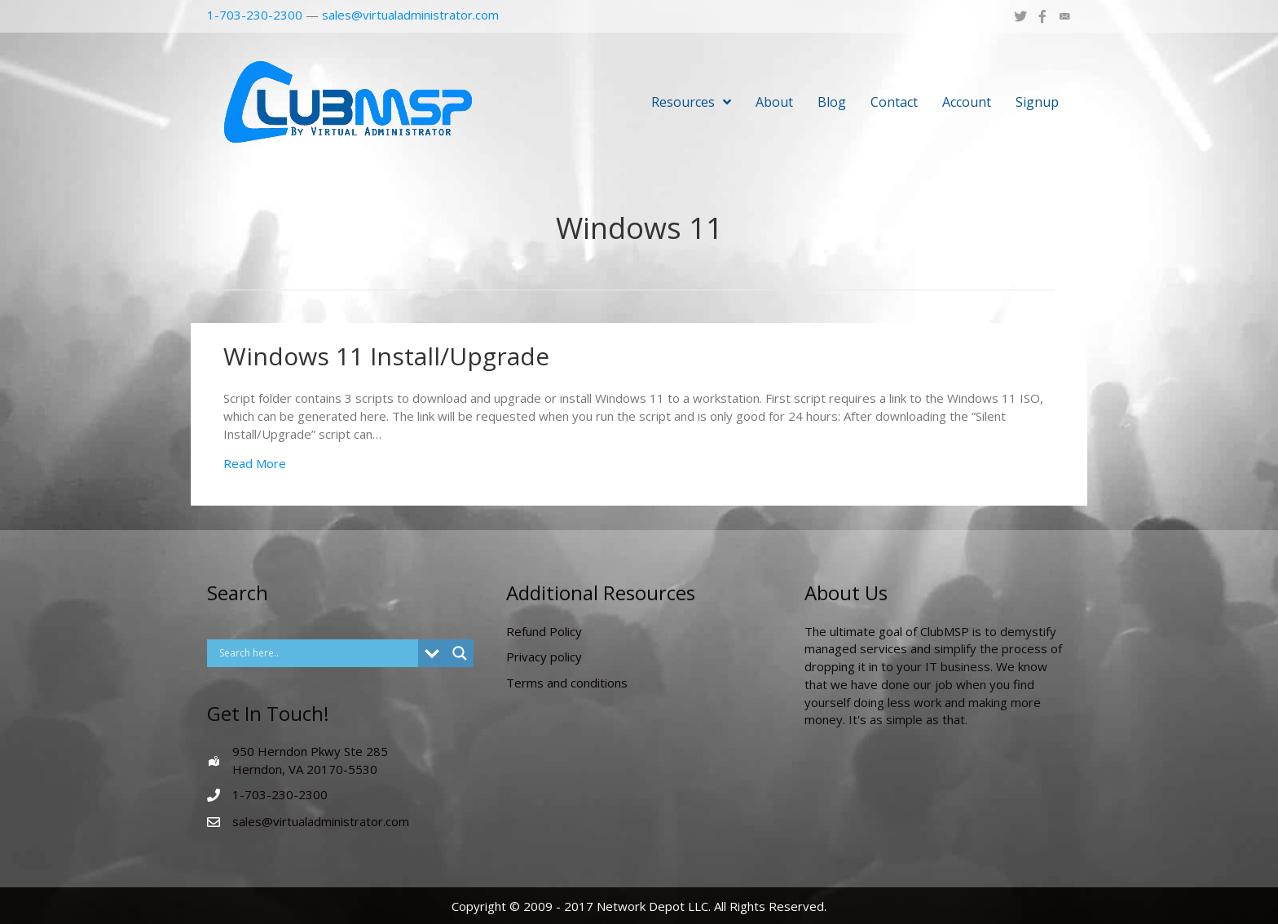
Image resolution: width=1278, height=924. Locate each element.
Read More (254, 463)
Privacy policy (544, 656)
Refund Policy (544, 631)
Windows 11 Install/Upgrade (386, 356)
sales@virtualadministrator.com (410, 15)
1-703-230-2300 (254, 15)
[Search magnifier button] (460, 653)
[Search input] (316, 653)
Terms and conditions (567, 682)
